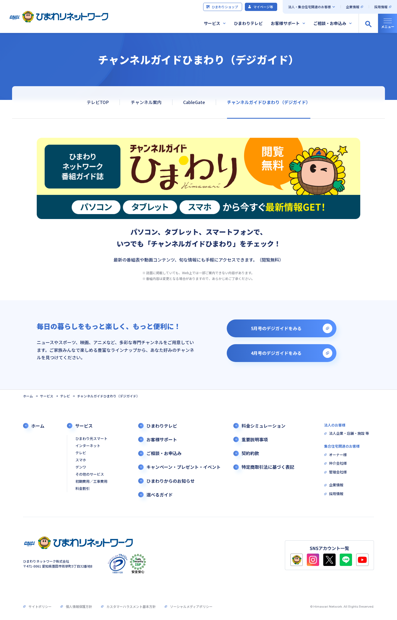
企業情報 (352, 6)
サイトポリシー (40, 606)
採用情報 (380, 6)
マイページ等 (260, 6)
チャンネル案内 (146, 102)
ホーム (28, 396)
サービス (212, 23)
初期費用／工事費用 (91, 481)
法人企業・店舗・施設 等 (349, 433)
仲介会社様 (338, 463)
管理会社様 (338, 472)
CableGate (194, 102)
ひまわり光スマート (91, 438)
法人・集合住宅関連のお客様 (309, 6)
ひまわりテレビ (248, 23)
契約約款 (250, 453)
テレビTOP (98, 102)
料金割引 (82, 488)
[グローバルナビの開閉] (387, 23)
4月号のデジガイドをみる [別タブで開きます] (276, 353)
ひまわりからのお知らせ (170, 481)
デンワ (80, 467)
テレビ (65, 396)
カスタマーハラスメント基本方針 (131, 606)
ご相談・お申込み (329, 23)
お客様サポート (285, 23)
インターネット (87, 446)
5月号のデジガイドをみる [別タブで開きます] (276, 328)
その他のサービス (89, 474)
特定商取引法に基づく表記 (268, 467)
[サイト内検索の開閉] (368, 23)
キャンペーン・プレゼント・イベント (183, 467)
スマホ (80, 460)
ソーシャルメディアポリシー (191, 606)
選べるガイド (159, 495)
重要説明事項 (255, 439)
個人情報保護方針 (79, 606)
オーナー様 (338, 455)
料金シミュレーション (263, 426)
